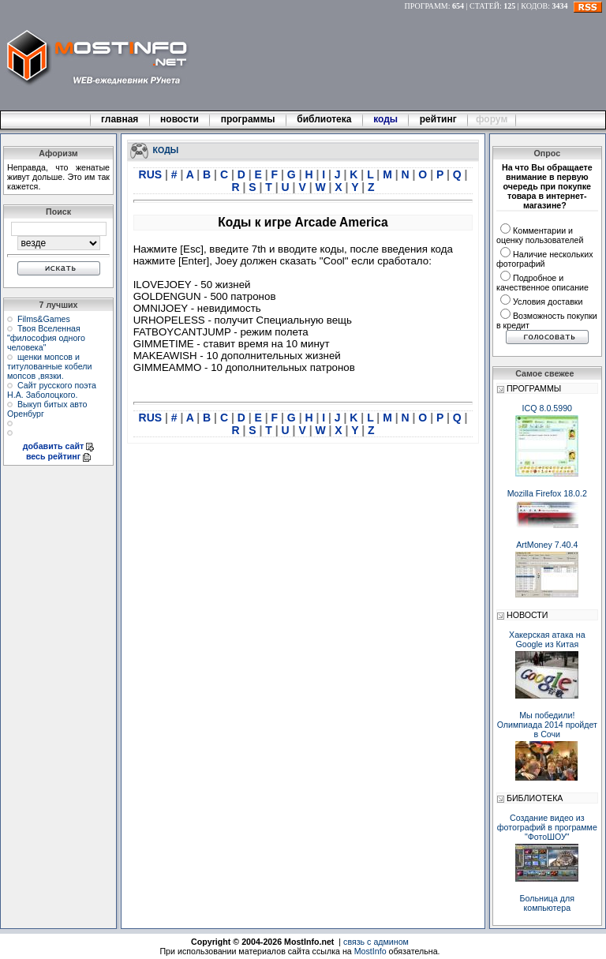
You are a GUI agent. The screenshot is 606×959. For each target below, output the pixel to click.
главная (120, 119)
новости (180, 119)
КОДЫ (166, 149)
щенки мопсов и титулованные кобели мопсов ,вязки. (49, 366)
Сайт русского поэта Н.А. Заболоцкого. (51, 389)
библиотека (324, 119)
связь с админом (376, 941)
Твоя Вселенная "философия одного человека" (46, 338)
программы (248, 119)
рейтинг (439, 119)
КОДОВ (534, 6)
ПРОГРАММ (426, 6)
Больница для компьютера (547, 902)
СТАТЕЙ (484, 6)
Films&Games (43, 319)
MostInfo (370, 951)
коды (386, 119)
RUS (152, 174)
